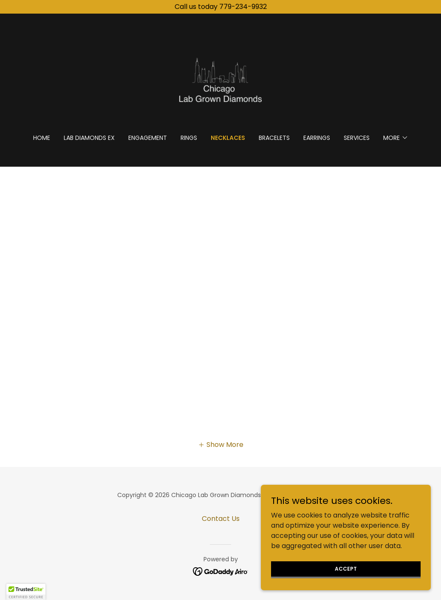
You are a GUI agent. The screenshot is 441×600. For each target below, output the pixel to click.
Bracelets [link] (274, 138)
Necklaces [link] (228, 138)
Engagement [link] (147, 138)
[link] (220, 79)
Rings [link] (189, 138)
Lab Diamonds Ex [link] (89, 138)
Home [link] (41, 138)
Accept (346, 574)
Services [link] (357, 138)
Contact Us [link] (221, 518)
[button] (395, 138)
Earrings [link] (316, 138)
